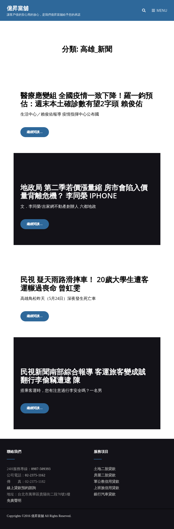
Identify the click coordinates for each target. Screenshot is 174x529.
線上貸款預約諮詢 (21, 488)
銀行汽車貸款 (105, 494)
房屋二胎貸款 (105, 475)
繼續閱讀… (38, 133)
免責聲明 (14, 500)
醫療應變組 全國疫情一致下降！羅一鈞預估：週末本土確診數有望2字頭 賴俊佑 (86, 99)
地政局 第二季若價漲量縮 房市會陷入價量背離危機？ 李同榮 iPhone (83, 191)
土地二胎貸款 (105, 469)
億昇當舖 (18, 8)
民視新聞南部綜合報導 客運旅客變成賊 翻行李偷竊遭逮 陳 (82, 376)
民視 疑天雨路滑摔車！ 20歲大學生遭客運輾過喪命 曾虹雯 (84, 283)
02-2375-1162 (35, 475)
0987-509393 (41, 469)
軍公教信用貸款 (106, 481)
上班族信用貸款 (106, 488)
